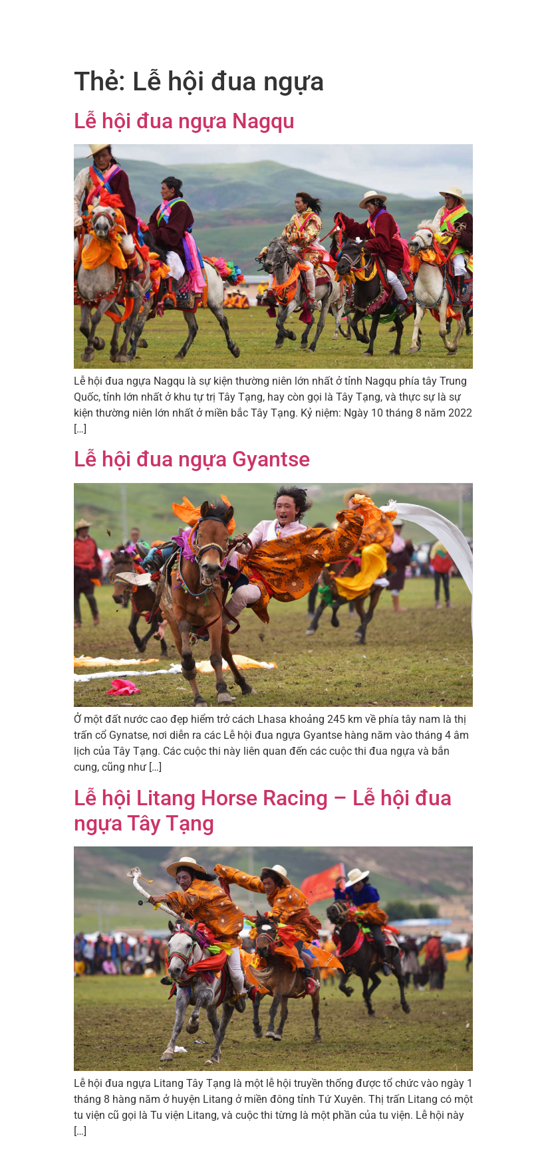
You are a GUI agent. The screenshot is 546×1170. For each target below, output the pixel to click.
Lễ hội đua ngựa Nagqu (184, 121)
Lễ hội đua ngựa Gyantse (192, 459)
